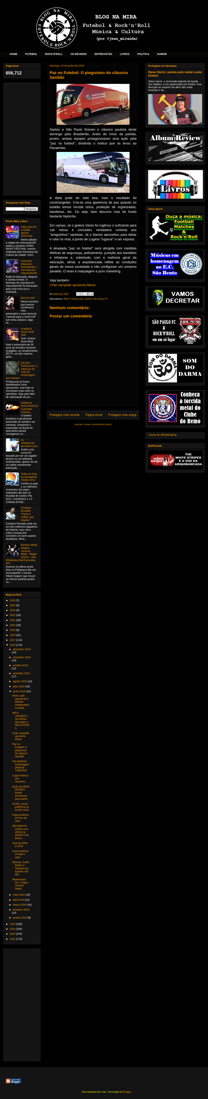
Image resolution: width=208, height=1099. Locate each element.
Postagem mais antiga (122, 414)
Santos (88, 298)
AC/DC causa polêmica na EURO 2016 (20, 806)
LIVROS (125, 54)
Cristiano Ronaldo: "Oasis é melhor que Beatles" (27, 513)
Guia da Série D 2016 (20, 845)
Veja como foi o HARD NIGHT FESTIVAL (28, 231)
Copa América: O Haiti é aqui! (20, 854)
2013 (13, 933)
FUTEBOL (31, 54)
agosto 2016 (20, 681)
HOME (13, 54)
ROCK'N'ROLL (54, 54)
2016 (13, 644)
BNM (66, 298)
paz (81, 298)
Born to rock (28, 297)
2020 (13, 625)
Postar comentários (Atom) (98, 424)
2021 (13, 620)
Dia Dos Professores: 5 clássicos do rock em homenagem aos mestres (21, 370)
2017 (13, 640)
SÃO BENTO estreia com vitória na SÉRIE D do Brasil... (20, 832)
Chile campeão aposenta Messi (72, 285)
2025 (13, 600)
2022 (13, 615)
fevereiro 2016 (21, 909)
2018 (13, 635)
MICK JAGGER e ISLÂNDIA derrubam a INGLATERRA (20, 720)
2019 (13, 630)
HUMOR (162, 54)
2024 (13, 605)
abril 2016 (19, 899)
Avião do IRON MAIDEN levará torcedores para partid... (20, 792)
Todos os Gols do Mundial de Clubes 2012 (29, 477)
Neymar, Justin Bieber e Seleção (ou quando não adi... (20, 868)
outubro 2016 (20, 665)
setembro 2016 (21, 673)
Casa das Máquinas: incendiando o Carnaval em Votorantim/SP (29, 267)
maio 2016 (19, 894)
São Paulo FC (100, 298)
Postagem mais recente (65, 414)
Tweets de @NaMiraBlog (162, 434)
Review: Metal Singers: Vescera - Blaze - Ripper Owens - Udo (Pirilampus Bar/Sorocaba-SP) (21, 554)
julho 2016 (19, 686)
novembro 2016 (21, 657)
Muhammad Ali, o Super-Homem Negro (20, 884)
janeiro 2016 (20, 917)
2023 (13, 610)
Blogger (127, 1091)
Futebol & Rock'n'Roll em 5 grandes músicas (29, 407)
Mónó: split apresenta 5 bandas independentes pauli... (20, 701)
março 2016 (20, 904)
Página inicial (94, 414)
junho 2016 (19, 691)
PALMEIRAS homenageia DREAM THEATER (20, 766)
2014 (13, 928)
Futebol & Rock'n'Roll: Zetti (27, 331)
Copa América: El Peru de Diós (20, 817)
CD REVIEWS (78, 54)
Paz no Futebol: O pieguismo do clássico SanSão (20, 750)
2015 (13, 924)
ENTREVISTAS (103, 54)
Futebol (74, 298)
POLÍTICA (143, 54)
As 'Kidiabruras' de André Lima (29, 443)
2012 (13, 938)
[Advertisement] (22, 138)
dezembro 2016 (21, 649)
